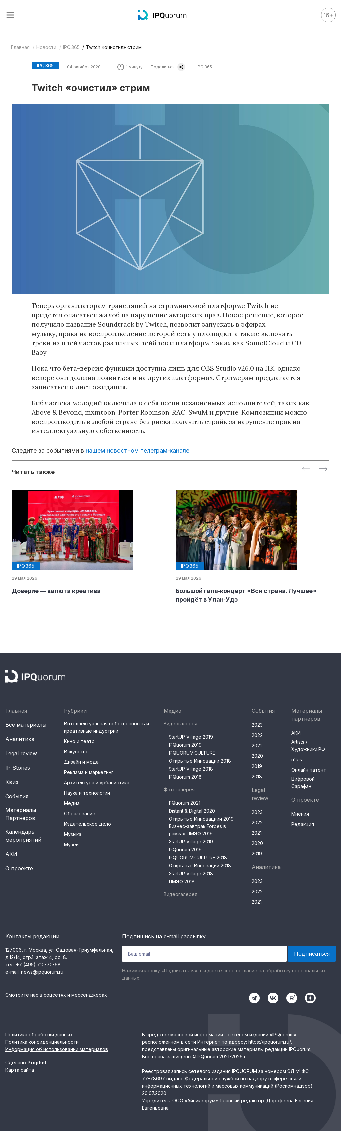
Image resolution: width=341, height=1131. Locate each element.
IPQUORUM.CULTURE (192, 753)
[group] (88, 542)
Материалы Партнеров (20, 814)
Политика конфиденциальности (42, 1042)
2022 (257, 735)
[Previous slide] (306, 469)
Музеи (71, 844)
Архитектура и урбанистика (96, 782)
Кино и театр (79, 741)
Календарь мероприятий (23, 835)
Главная (20, 47)
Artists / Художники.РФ (308, 745)
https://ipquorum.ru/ (269, 1042)
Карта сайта (19, 1070)
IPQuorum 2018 (185, 777)
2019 (257, 766)
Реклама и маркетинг (88, 772)
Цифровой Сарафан (303, 782)
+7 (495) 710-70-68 (38, 964)
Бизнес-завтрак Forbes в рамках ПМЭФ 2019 (197, 829)
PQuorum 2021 (184, 803)
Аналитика (19, 739)
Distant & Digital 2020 (192, 811)
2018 (257, 776)
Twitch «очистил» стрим (114, 47)
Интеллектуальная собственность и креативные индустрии (106, 727)
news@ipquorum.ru (42, 972)
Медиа (72, 803)
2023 (257, 725)
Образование (79, 813)
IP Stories (17, 767)
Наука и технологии (87, 793)
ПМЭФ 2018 (182, 881)
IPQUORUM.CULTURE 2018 (198, 857)
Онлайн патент (308, 770)
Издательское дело (87, 824)
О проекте (19, 868)
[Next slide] (323, 469)
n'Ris (296, 759)
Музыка (72, 834)
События (16, 796)
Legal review (21, 753)
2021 (257, 745)
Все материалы (25, 724)
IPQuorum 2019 (185, 745)
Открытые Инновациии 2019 (201, 819)
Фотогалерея (179, 789)
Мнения (300, 814)
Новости (46, 47)
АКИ (11, 854)
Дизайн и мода (81, 762)
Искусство (76, 751)
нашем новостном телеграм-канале (137, 450)
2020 (257, 756)
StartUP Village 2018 (191, 769)
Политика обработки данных (39, 1034)
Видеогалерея (180, 723)
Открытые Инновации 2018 (200, 761)
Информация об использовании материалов (56, 1049)
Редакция (302, 824)
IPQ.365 (71, 47)
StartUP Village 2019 (191, 737)
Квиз (11, 782)
